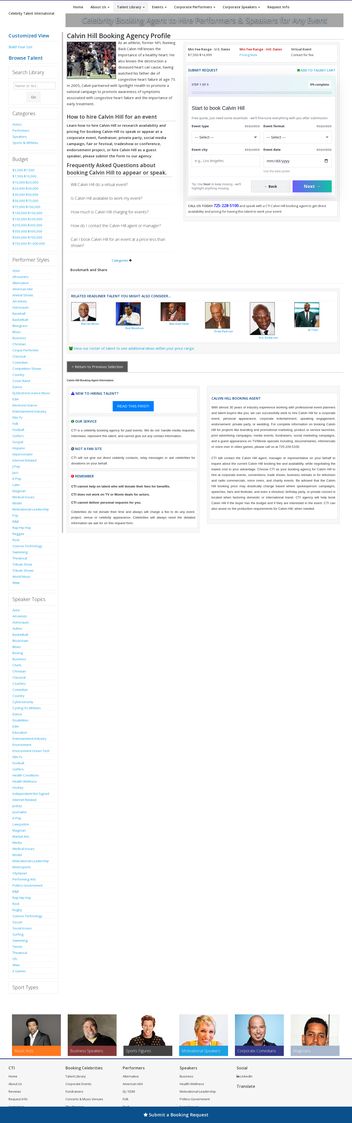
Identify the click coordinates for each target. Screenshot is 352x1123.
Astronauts (20, 307)
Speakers (19, 136)
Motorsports (21, 867)
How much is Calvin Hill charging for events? (110, 212)
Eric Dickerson (268, 337)
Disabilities (20, 720)
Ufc (14, 959)
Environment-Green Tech (31, 751)
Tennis (17, 946)
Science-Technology (27, 546)
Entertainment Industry (29, 411)
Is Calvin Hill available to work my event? (107, 198)
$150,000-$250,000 (27, 219)
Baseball (18, 313)
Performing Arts (24, 879)
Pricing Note (248, 55)
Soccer (17, 922)
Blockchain (20, 640)
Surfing (17, 934)
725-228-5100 (226, 205)
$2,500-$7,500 (23, 170)
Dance (17, 387)
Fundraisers (74, 1091)
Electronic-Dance (24, 405)
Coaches (19, 683)
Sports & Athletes (25, 142)
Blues (16, 332)
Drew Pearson (223, 331)
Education (19, 732)
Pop (15, 515)
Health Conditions (25, 775)
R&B (15, 521)
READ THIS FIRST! (133, 406)
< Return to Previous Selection (97, 366)
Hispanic (18, 448)
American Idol (22, 289)
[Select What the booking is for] (226, 137)
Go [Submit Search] (33, 96)
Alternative (20, 283)
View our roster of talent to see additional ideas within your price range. (134, 348)
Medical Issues (23, 497)
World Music (21, 576)
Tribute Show (22, 564)
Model (17, 503)
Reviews (15, 1091)
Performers (21, 130)
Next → (312, 186)
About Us (100, 7)
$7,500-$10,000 (24, 176)
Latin (16, 485)
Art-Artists (19, 301)
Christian (19, 344)
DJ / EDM (129, 1091)
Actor (16, 270)
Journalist (19, 812)
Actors (17, 124)
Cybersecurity (22, 702)
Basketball (20, 319)
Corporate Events (78, 1084)
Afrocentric (20, 277)
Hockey (17, 787)
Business (19, 338)
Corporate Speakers (241, 7)
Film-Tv (17, 417)
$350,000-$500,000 (27, 231)
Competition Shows (26, 368)
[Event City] (226, 160)
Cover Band (21, 381)
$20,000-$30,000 (25, 188)
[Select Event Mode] (298, 137)
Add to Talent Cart (317, 70)
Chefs (17, 665)
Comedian (20, 362)
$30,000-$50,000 (25, 194)
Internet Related (24, 460)
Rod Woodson (134, 328)
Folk (15, 423)
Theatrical (19, 558)
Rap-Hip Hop (21, 527)
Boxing (17, 653)
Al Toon (313, 330)
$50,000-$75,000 (25, 200)
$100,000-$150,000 (27, 213)
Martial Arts (20, 836)
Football (18, 429)
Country (18, 374)
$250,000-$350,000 (27, 225)
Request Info (278, 7)
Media (17, 842)
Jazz (15, 472)
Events (159, 7)
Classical (19, 356)
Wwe (16, 582)
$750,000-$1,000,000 (28, 243)
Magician (19, 491)
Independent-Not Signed (30, 793)
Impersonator (22, 454)
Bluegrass (20, 325)
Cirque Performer (25, 350)
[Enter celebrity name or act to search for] (34, 85)
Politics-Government (27, 885)
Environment (21, 744)
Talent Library (131, 7)
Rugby (17, 910)
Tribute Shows (23, 570)
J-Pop (16, 466)
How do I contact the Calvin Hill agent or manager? (116, 225)
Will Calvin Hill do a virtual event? (99, 184)
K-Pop (16, 478)
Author (17, 628)
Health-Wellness (24, 781)
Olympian (19, 873)
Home (78, 7)
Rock (16, 540)
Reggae (18, 534)
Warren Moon (90, 323)
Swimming (20, 552)
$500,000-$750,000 (27, 237)
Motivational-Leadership (30, 509)
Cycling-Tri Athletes (26, 708)
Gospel (17, 442)
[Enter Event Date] (298, 160)
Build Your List (21, 46)
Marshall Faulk (179, 323)
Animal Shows (22, 295)
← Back (270, 186)
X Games (19, 971)
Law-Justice (20, 824)
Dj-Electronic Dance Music (31, 393)
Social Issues (22, 928)
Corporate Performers (194, 7)
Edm (15, 399)
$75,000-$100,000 (26, 207)
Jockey (17, 806)
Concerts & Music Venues (84, 1099)
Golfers (18, 436)
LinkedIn (245, 1076)
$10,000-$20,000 (25, 182)
